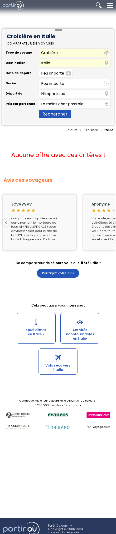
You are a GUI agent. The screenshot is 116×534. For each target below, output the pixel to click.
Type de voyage (19, 52)
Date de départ (18, 73)
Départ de (14, 93)
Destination (15, 63)
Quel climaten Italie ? (36, 332)
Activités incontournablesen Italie (79, 334)
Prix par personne (20, 104)
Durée (11, 83)
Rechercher (55, 114)
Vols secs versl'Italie (57, 367)
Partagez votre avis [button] (58, 273)
